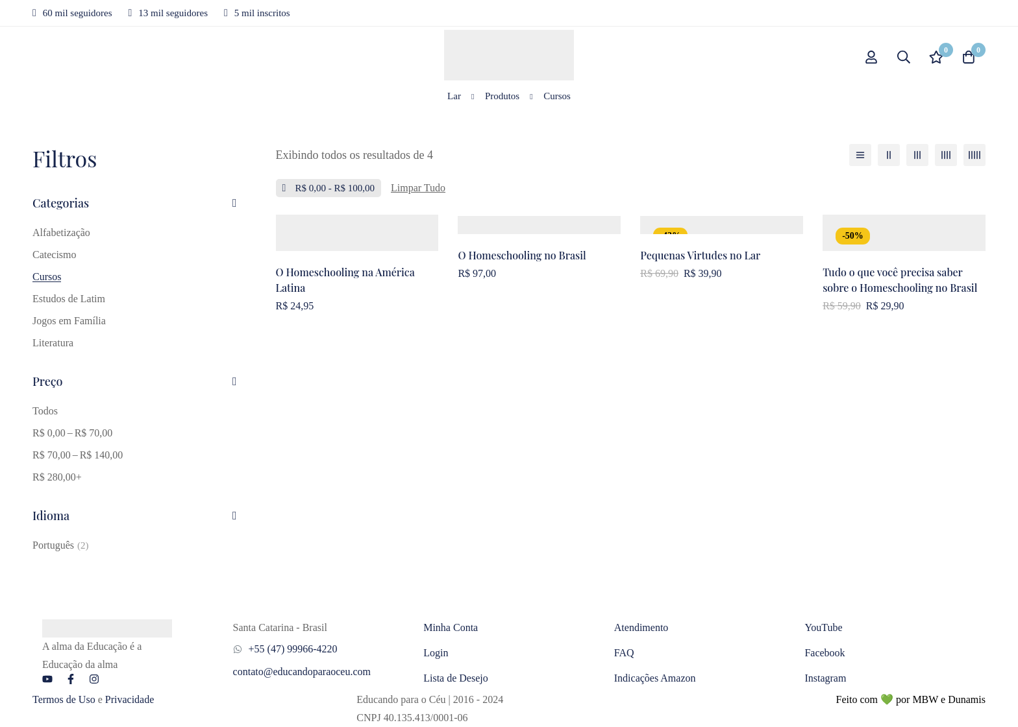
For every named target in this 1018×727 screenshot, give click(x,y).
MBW (925, 699)
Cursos (46, 276)
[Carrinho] (968, 57)
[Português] (60, 545)
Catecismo (54, 254)
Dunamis (967, 699)
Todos (45, 410)
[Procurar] (904, 57)
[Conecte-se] (871, 57)
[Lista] (860, 155)
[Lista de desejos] (936, 57)
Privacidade (130, 699)
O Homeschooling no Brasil (522, 255)
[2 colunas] (889, 155)
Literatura (52, 342)
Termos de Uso (63, 699)
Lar (454, 96)
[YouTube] (47, 679)
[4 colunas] (946, 155)
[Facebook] (71, 679)
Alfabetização (61, 232)
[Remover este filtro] (418, 188)
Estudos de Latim (68, 298)
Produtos (502, 96)
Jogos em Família (69, 320)
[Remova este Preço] (329, 188)
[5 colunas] (974, 155)
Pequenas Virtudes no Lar (700, 255)
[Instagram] (94, 679)
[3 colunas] (917, 155)
